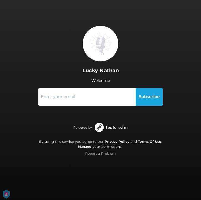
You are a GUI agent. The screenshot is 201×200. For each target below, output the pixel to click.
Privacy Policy (117, 141)
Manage (84, 146)
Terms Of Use (149, 141)
